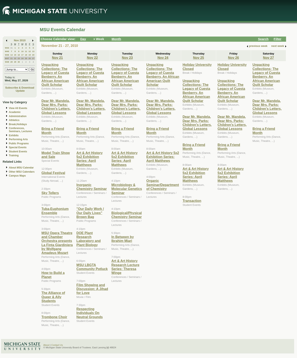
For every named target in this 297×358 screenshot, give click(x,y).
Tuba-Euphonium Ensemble (55, 211)
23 (19, 58)
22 (15, 58)
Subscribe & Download (19, 87)
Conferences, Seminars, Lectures (20, 130)
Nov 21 (57, 57)
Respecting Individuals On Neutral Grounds (90, 313)
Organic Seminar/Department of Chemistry (162, 185)
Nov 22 (92, 57)
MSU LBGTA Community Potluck (92, 267)
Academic (15, 112)
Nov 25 (198, 57)
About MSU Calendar (21, 167)
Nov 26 (233, 57)
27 (33, 58)
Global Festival (53, 173)
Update (20, 90)
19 (29, 55)
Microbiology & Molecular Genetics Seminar (126, 189)
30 (19, 62)
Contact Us (57, 345)
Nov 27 (268, 57)
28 (11, 62)
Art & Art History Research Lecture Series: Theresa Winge (125, 267)
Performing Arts (18, 139)
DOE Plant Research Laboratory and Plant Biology (89, 239)
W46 (7, 55)
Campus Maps (17, 175)
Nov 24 (162, 57)
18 (26, 55)
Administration (17, 116)
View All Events (18, 108)
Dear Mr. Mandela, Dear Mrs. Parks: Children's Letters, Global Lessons (56, 107)
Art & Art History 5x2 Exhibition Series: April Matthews (90, 159)
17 (22, 55)
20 (33, 55)
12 (29, 51)
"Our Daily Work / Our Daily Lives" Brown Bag (90, 213)
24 (22, 58)
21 (11, 58)
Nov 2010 (20, 40)
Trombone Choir (54, 317)
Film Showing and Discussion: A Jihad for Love (92, 289)
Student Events (18, 151)
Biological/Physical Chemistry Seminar (126, 215)
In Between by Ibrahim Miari (122, 239)
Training (14, 155)
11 (26, 51)
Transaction (192, 201)
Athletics (14, 120)
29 (15, 62)
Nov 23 (127, 57)
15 (15, 55)
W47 (7, 58)
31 (11, 48)
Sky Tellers (50, 193)
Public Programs (19, 143)
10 (22, 51)
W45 (7, 51)
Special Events (17, 147)
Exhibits (14, 135)
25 (26, 58)
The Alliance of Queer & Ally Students (53, 297)
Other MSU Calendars (22, 171)
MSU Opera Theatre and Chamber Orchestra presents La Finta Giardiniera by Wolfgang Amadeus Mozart (57, 243)
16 (19, 55)
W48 (7, 62)
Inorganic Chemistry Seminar (92, 187)
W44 (7, 48)
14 (11, 55)
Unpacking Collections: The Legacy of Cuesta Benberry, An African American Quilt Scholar (55, 75)
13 (33, 51)
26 (29, 58)
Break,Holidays (18, 124)
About (46, 345)
